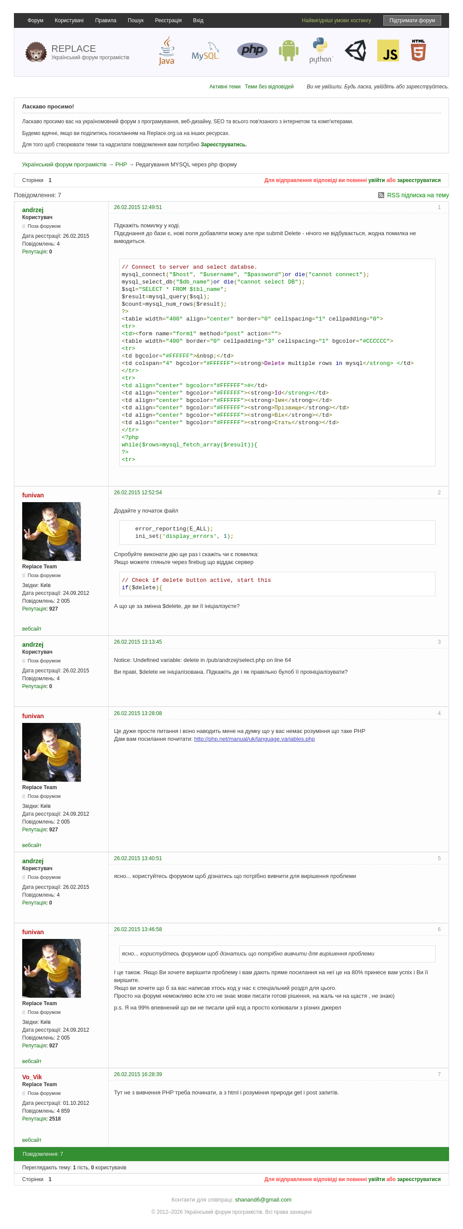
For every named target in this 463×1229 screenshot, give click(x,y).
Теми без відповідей (269, 87)
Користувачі (69, 20)
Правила (106, 20)
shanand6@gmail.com (263, 1199)
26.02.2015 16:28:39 (138, 1074)
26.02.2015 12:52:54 (138, 493)
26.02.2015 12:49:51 (138, 207)
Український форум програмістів (64, 164)
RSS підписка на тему (418, 195)
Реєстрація (168, 20)
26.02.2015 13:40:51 (138, 858)
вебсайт (31, 629)
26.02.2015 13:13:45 (138, 642)
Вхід (198, 20)
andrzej (33, 209)
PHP (121, 164)
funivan (33, 495)
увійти (377, 180)
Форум (35, 20)
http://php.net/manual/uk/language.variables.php (254, 739)
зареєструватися (419, 180)
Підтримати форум (412, 20)
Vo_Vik (32, 1077)
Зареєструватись (223, 145)
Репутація (34, 252)
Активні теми (225, 87)
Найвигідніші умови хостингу (336, 20)
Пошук (136, 20)
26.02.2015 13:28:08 (138, 713)
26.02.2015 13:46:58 (138, 929)
